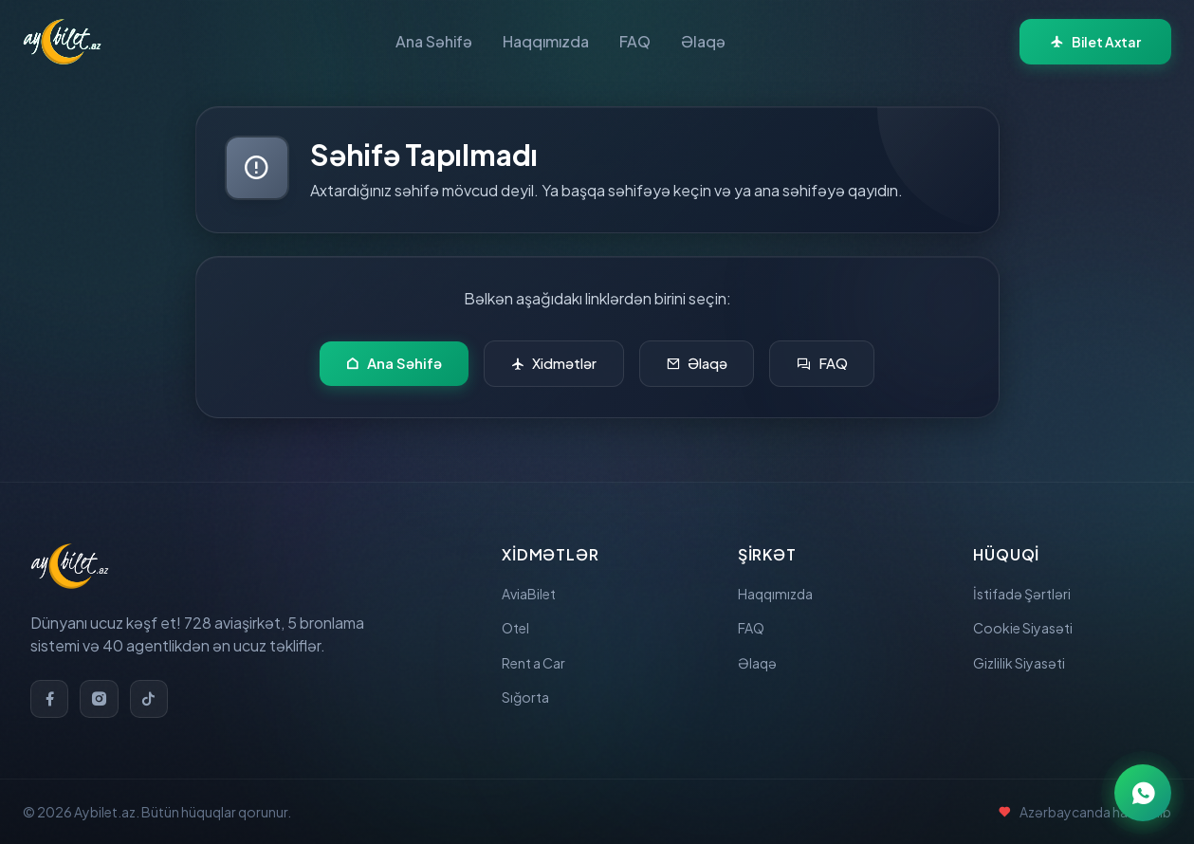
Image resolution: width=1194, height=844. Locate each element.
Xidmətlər (548, 366)
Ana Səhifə (433, 41)
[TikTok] (157, 687)
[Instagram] (104, 687)
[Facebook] (51, 687)
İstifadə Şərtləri (1027, 583)
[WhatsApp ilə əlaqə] (1142, 792)
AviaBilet (532, 583)
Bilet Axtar (1095, 41)
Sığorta (528, 702)
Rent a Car (539, 662)
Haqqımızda (546, 41)
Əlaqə (703, 41)
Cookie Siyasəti (1028, 623)
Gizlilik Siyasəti (1024, 662)
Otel (518, 623)
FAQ (635, 41)
